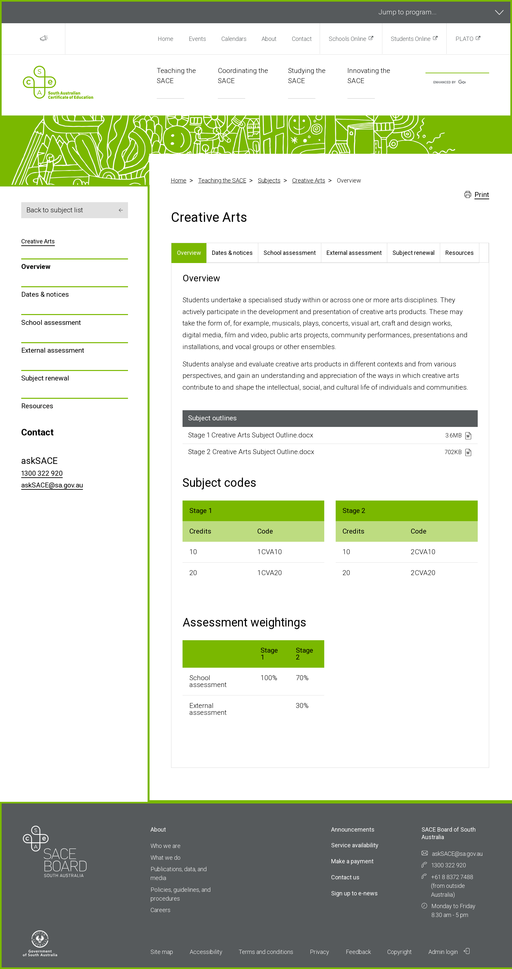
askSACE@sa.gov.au (52, 485)
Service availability (354, 845)
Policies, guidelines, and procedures (181, 894)
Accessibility (206, 951)
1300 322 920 (42, 473)
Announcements (353, 829)
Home (165, 38)
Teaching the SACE (222, 180)
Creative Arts (308, 180)
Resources (37, 406)
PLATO (464, 38)
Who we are (166, 845)
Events (197, 38)
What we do (166, 857)
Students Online (411, 38)
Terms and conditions (266, 951)
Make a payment (352, 861)
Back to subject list (74, 210)
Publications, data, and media (179, 873)
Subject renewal (45, 378)
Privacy (319, 951)
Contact (302, 38)
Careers (160, 910)
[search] (449, 82)
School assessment (51, 322)
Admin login (449, 951)
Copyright (399, 951)
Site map (162, 951)
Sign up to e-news (354, 893)
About (269, 38)
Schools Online (347, 38)
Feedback (358, 951)
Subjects (269, 180)
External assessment (52, 350)
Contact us (345, 877)
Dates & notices (45, 294)
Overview (35, 267)
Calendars (234, 38)
